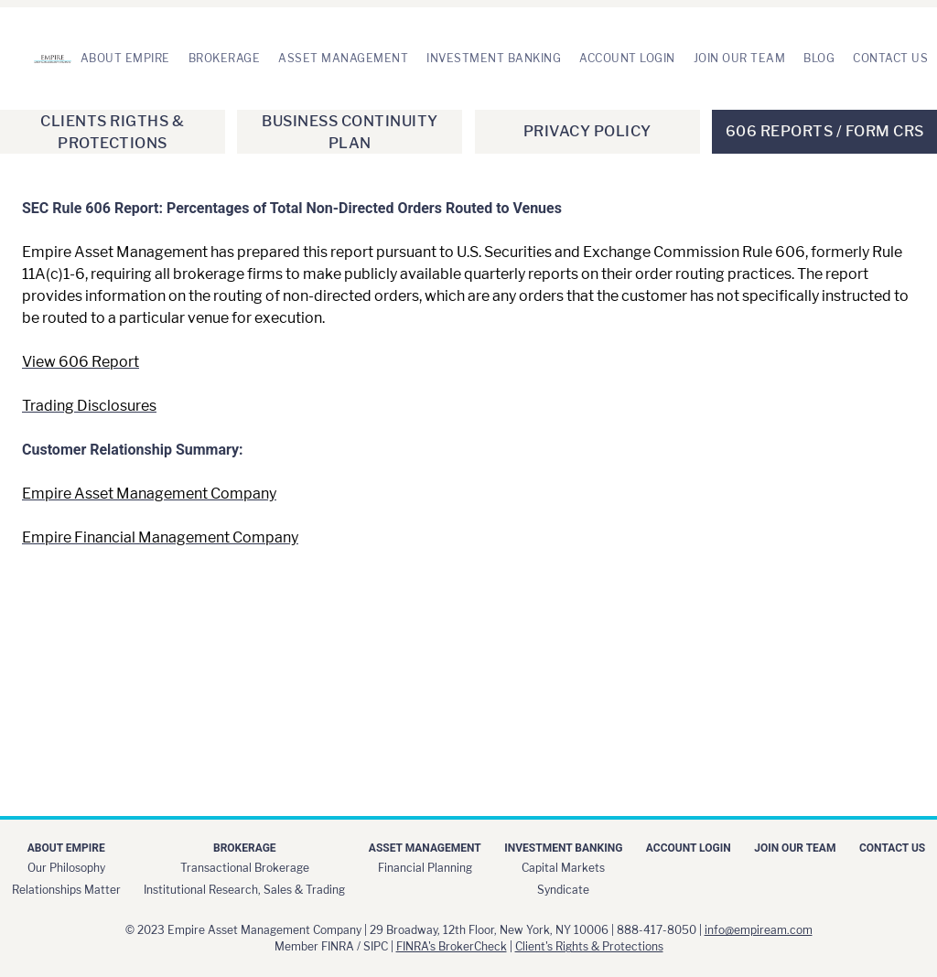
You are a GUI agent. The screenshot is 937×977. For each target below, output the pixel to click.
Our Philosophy (66, 868)
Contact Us (890, 58)
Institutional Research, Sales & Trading (244, 889)
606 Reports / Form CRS (825, 131)
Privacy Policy (587, 131)
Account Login (627, 58)
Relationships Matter (66, 889)
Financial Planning (425, 868)
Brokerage (224, 58)
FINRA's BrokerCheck (451, 946)
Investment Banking (493, 58)
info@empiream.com (759, 930)
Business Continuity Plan (350, 132)
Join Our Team (740, 58)
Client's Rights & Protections (589, 946)
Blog (819, 58)
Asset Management (343, 58)
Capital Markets (563, 868)
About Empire (125, 58)
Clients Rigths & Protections (112, 132)
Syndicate (563, 889)
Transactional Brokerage (244, 868)
